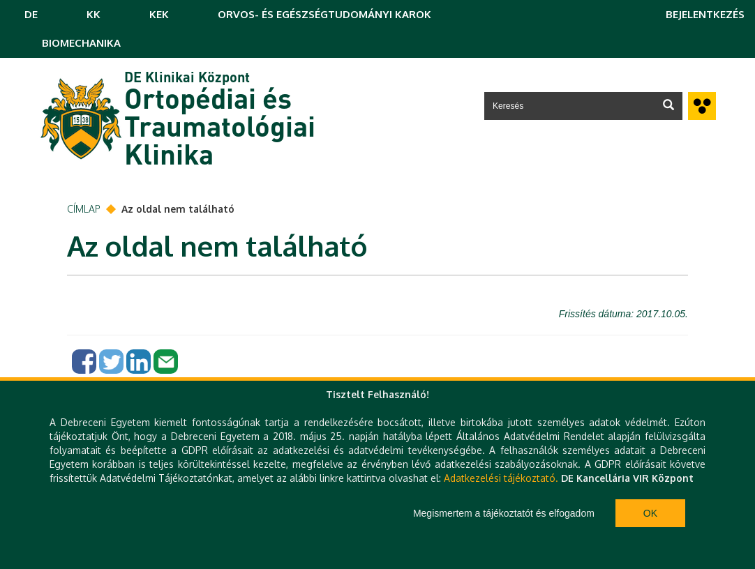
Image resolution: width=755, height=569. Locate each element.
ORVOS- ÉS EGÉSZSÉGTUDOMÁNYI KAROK (324, 14)
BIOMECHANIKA (81, 43)
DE (31, 14)
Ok (650, 513)
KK (93, 14)
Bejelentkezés (705, 14)
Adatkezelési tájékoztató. (501, 478)
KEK (159, 14)
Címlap (83, 209)
